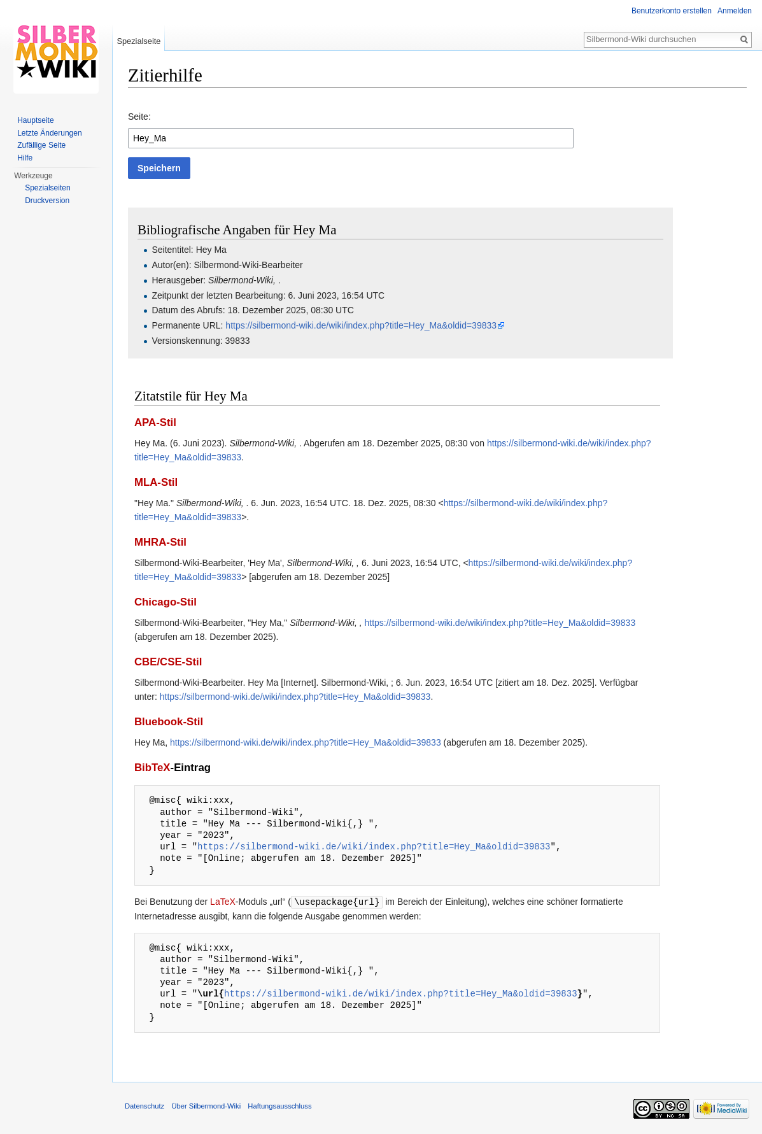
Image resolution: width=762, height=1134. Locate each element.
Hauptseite (35, 120)
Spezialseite (138, 41)
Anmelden (734, 10)
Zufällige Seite (41, 145)
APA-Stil (155, 422)
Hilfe (24, 157)
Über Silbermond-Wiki (206, 1105)
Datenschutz (144, 1105)
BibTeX (152, 768)
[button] (159, 168)
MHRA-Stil (160, 542)
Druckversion (47, 200)
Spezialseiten (47, 187)
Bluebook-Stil (168, 722)
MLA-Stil (156, 482)
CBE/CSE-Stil (168, 662)
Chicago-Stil (165, 602)
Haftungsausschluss (279, 1105)
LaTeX (223, 902)
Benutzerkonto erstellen (671, 10)
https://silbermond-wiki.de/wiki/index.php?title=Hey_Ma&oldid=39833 (361, 325)
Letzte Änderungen (49, 133)
